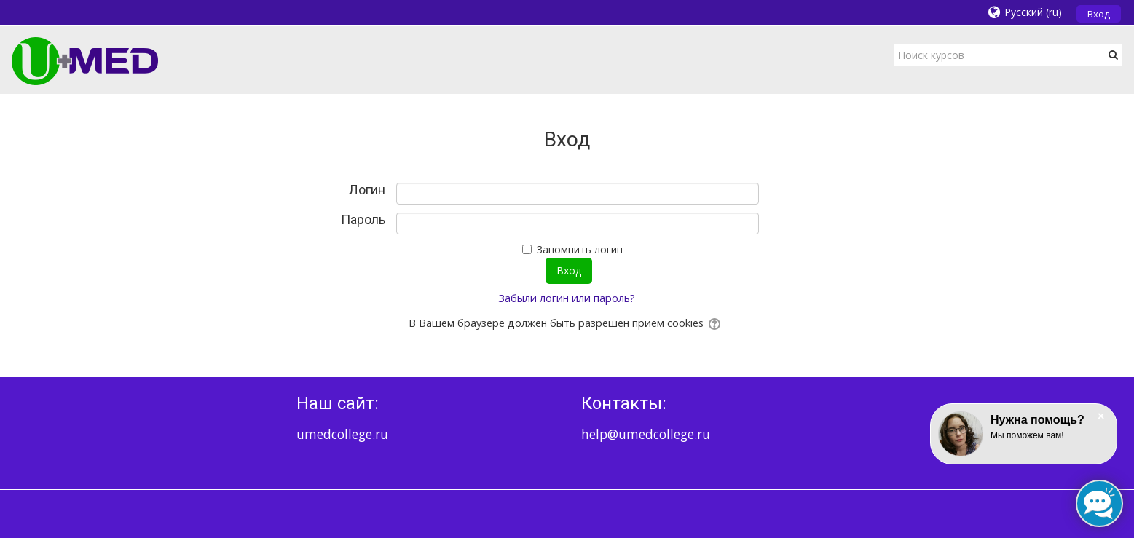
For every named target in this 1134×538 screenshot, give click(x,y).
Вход (1098, 13)
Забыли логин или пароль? (566, 298)
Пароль (363, 220)
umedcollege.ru (342, 434)
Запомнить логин (580, 249)
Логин (367, 190)
